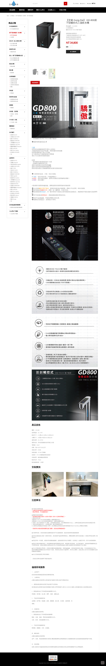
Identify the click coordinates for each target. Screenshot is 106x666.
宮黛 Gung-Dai (13, 176)
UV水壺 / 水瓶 (13, 119)
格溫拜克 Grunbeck (14, 178)
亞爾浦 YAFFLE (14, 197)
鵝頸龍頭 (11, 126)
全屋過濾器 (12, 76)
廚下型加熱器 (30, 15)
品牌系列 (11, 158)
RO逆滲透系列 (13, 26)
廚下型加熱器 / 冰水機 (21, 15)
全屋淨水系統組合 (14, 84)
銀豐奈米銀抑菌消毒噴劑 (16, 207)
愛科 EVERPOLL (14, 138)
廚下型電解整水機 (14, 60)
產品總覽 (12, 10)
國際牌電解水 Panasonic (15, 146)
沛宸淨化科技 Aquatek (15, 164)
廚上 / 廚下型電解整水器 (16, 55)
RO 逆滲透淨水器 (14, 28)
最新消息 (22, 10)
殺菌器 (11, 105)
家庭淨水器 (12, 49)
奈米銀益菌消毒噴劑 (14, 205)
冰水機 (12, 37)
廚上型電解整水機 (14, 58)
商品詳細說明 (35, 82)
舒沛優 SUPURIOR (14, 152)
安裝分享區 (62, 10)
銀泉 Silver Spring (14, 150)
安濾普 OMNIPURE (15, 185)
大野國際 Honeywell (15, 142)
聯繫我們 (30, 10)
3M (11, 154)
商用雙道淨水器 (14, 99)
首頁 (8, 15)
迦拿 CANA (13, 168)
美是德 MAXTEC (14, 183)
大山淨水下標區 (13, 211)
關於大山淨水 (40, 10)
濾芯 (11, 116)
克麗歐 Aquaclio (14, 162)
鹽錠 (11, 86)
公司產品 (12, 15)
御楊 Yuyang (13, 199)
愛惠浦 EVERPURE (14, 140)
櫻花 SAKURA (13, 148)
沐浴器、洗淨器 (13, 111)
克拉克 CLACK (14, 170)
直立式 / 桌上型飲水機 (15, 41)
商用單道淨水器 (14, 101)
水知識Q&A (51, 10)
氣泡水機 (11, 63)
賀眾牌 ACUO (13, 135)
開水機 (11, 70)
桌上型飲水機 (13, 43)
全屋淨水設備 (13, 81)
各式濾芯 (11, 132)
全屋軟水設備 (13, 82)
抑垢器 (11, 90)
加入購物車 (73, 51)
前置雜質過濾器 (14, 79)
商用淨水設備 (13, 97)
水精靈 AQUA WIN (14, 136)
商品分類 (12, 23)
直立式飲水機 (13, 45)
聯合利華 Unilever (14, 195)
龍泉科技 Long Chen (15, 144)
